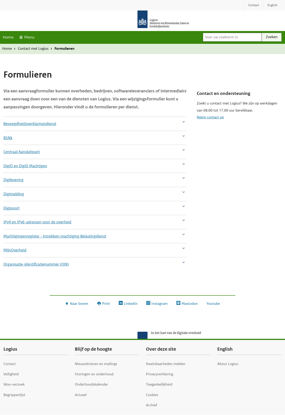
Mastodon (189, 303)
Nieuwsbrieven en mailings (96, 363)
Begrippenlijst (14, 394)
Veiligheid (11, 374)
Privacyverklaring (159, 374)
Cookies (152, 394)
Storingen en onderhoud (94, 374)
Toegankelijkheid (159, 384)
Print (106, 303)
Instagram (159, 303)
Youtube (213, 303)
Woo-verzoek (14, 384)
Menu (29, 37)
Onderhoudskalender (91, 384)
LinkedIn (130, 303)
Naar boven (79, 303)
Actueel (81, 394)
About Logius (227, 363)
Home (8, 37)
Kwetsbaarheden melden (165, 363)
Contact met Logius (33, 48)
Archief (151, 405)
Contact (9, 363)
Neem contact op (210, 117)
